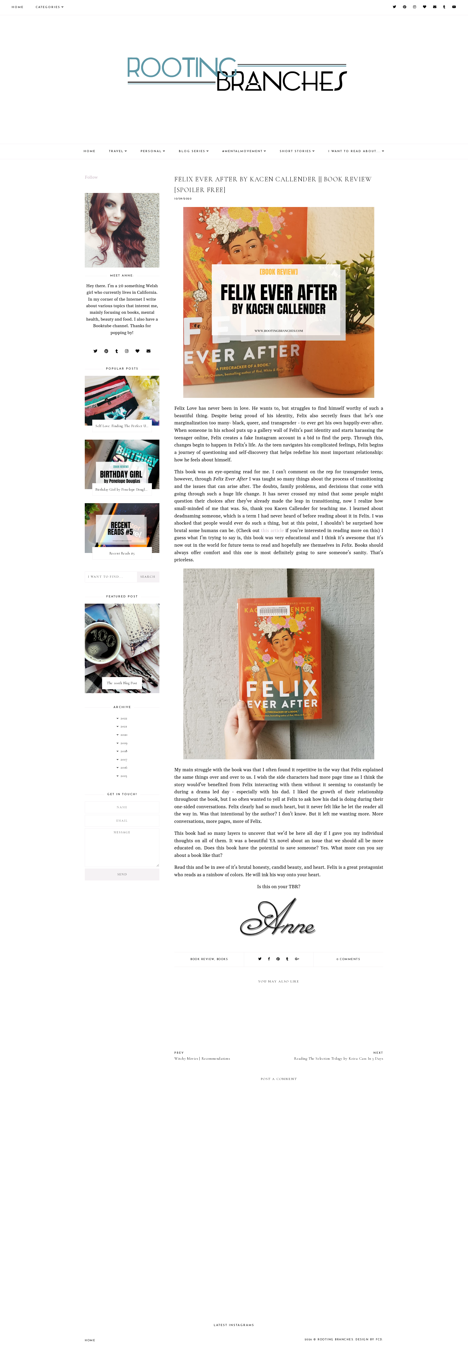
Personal (151, 151)
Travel (116, 151)
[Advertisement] (278, 1267)
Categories (48, 7)
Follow (91, 177)
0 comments (348, 959)
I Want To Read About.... (354, 151)
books (222, 959)
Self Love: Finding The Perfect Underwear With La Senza (124, 426)
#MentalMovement (242, 151)
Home (18, 7)
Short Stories (295, 151)
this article (272, 531)
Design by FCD (368, 1339)
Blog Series (192, 151)
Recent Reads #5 (122, 553)
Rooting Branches (335, 1339)
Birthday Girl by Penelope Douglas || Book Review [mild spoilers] (124, 489)
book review (202, 959)
